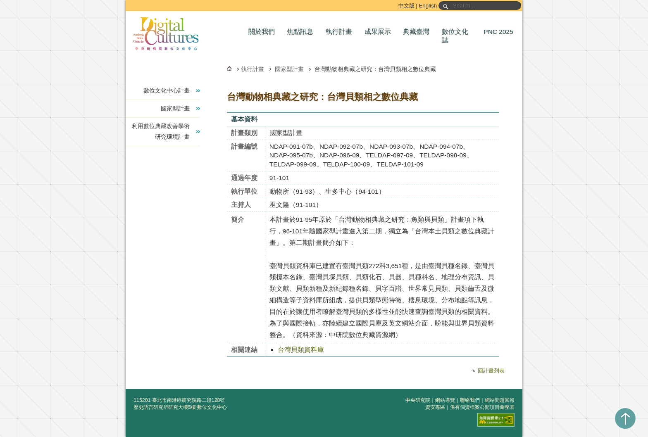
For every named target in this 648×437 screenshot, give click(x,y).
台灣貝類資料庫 (301, 349)
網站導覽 (445, 400)
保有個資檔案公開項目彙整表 (482, 407)
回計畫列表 (491, 371)
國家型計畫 (289, 69)
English (428, 5)
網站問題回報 (500, 400)
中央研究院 (417, 400)
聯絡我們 (470, 400)
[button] (263, 32)
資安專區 (435, 407)
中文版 (406, 5)
